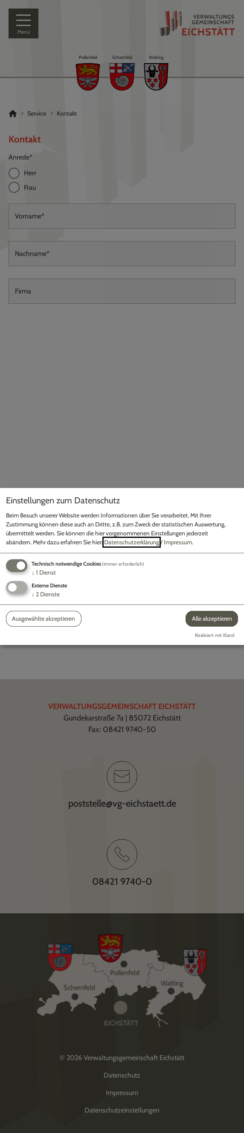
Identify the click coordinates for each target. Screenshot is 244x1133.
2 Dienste (46, 594)
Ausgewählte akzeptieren (43, 618)
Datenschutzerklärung (131, 542)
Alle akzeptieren (212, 618)
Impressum (178, 542)
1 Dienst (44, 572)
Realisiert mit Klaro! (215, 635)
